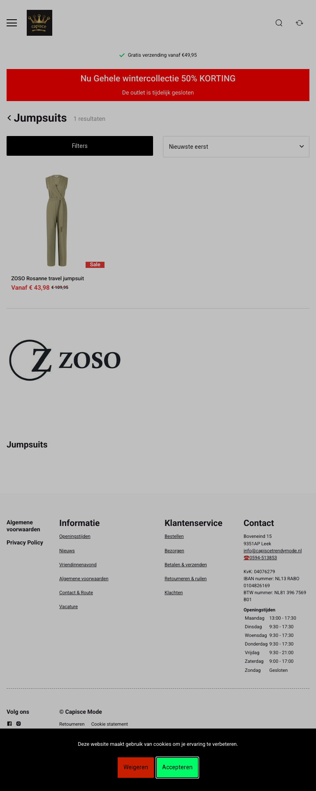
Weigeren (135, 767)
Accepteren (177, 767)
